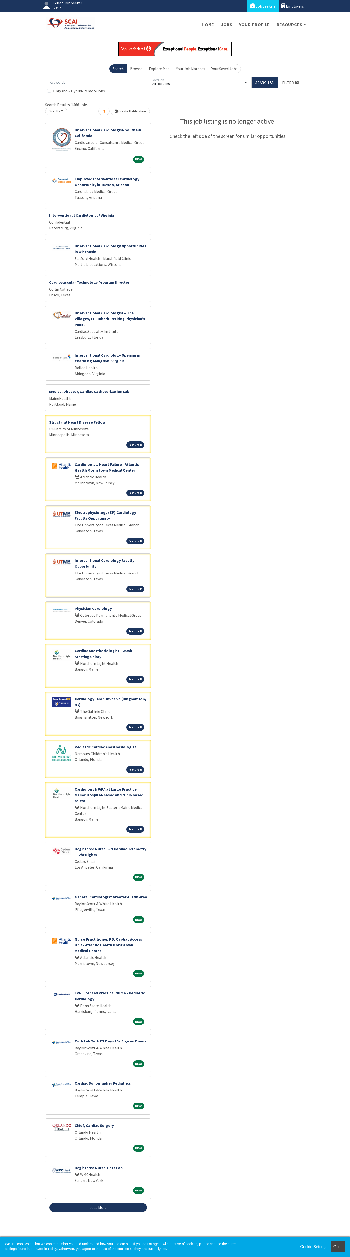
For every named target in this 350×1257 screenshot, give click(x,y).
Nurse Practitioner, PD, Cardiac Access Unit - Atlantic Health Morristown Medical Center (108, 945)
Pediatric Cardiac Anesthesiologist (105, 746)
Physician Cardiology (93, 608)
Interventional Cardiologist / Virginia (81, 215)
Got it (338, 1247)
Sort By (54, 111)
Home (208, 24)
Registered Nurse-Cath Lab (98, 1167)
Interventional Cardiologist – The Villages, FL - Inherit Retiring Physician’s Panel (110, 318)
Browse (136, 68)
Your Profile (254, 24)
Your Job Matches (190, 68)
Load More (98, 1207)
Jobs (226, 24)
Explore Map (159, 68)
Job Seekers (263, 6)
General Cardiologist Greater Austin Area (111, 896)
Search (118, 68)
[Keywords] (98, 82)
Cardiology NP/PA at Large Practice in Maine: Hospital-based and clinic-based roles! (109, 795)
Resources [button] (289, 24)
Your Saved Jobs (224, 68)
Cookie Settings (313, 1247)
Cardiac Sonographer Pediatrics (103, 1083)
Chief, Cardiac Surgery (94, 1125)
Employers (292, 6)
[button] (290, 82)
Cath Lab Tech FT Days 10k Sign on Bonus (110, 1041)
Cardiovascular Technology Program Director (89, 282)
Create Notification (130, 111)
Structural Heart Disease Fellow (77, 422)
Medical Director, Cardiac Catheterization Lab (89, 391)
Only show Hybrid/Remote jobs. (79, 90)
